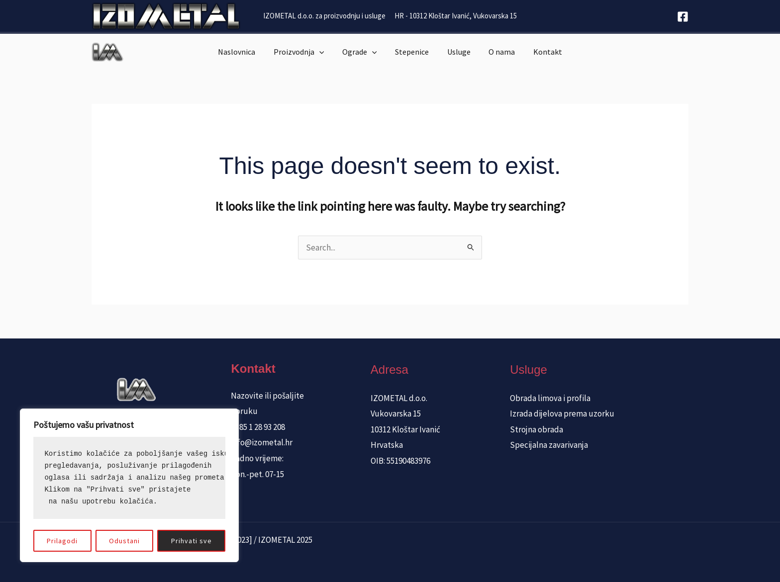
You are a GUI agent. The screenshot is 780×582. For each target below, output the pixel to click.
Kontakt (540, 52)
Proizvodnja (303, 51)
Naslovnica (243, 52)
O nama (497, 52)
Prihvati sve (191, 540)
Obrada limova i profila (550, 398)
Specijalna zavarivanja (549, 444)
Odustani (124, 540)
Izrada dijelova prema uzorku (562, 413)
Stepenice (412, 52)
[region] (129, 485)
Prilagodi (62, 540)
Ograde (362, 51)
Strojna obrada (536, 429)
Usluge (456, 52)
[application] (324, 51)
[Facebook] (682, 16)
